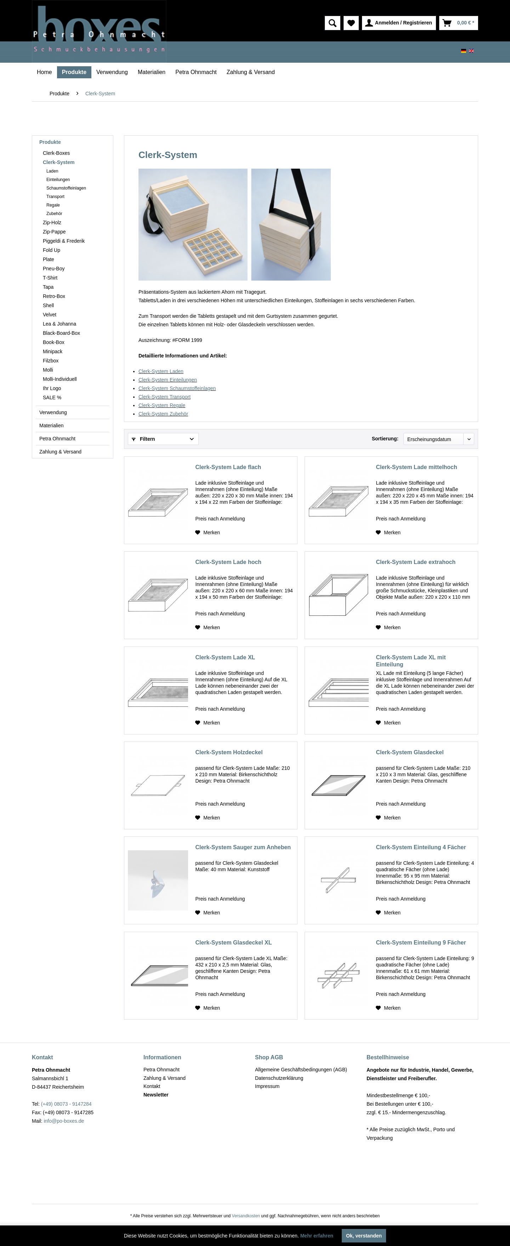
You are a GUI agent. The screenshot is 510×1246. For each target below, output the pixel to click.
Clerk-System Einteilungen (167, 380)
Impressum (267, 1086)
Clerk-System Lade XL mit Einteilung (411, 660)
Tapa (48, 287)
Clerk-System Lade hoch (228, 562)
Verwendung (53, 412)
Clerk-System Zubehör (163, 414)
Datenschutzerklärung (279, 1078)
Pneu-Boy (53, 268)
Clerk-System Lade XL (225, 657)
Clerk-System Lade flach (228, 467)
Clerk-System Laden (160, 371)
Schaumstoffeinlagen (66, 188)
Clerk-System (59, 162)
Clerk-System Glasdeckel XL (233, 943)
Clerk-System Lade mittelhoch (416, 467)
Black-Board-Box (61, 333)
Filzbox (50, 360)
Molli (48, 370)
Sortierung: (385, 438)
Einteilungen (58, 179)
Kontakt (151, 1086)
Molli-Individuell (60, 379)
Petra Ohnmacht (57, 438)
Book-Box (53, 342)
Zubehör (54, 213)
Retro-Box (54, 296)
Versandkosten (246, 1215)
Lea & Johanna (59, 324)
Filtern (143, 439)
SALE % (52, 397)
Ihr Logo (52, 388)
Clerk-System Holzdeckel (228, 752)
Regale (53, 205)
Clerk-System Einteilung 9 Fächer (421, 943)
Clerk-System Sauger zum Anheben (243, 847)
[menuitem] (302, 23)
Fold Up (51, 250)
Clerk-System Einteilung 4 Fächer (421, 847)
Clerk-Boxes (56, 153)
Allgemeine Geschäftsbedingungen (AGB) (301, 1069)
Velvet (49, 314)
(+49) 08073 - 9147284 (66, 1104)
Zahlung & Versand (60, 452)
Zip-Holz (52, 222)
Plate (48, 259)
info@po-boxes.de (64, 1121)
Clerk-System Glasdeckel (409, 752)
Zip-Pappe (54, 232)
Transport (55, 196)
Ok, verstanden (364, 1236)
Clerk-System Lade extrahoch (415, 562)
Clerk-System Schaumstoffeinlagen (177, 388)
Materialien (51, 425)
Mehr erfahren (316, 1236)
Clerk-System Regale (161, 405)
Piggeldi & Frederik (64, 241)
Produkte (50, 142)
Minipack (52, 351)
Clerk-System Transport (164, 397)
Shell (48, 305)
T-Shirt (50, 278)
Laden (52, 171)
